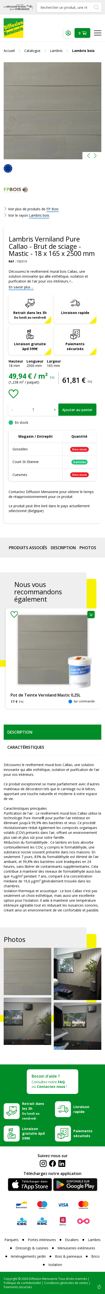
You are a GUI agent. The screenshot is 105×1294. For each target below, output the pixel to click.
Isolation (55, 1264)
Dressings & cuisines (31, 1248)
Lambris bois (39, 215)
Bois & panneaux (68, 1256)
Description (63, 547)
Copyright (10, 1279)
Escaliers (72, 1239)
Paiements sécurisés (75, 346)
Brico (95, 1256)
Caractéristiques (25, 747)
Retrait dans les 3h (30, 315)
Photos (87, 547)
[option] (52, 110)
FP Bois (52, 209)
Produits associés (28, 547)
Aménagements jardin (28, 1256)
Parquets (11, 1239)
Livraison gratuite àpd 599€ (30, 346)
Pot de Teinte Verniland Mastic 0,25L (45, 695)
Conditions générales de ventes (66, 1283)
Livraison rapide (75, 312)
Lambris (94, 1239)
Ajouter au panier (77, 409)
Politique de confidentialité (22, 1283)
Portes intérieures (42, 1239)
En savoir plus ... (21, 287)
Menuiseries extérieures (76, 1248)
